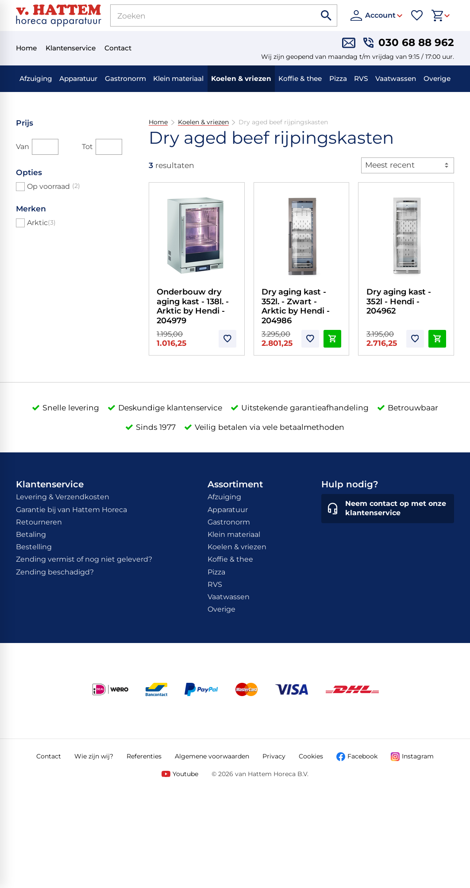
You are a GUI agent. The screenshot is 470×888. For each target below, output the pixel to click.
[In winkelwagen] (332, 339)
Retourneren (39, 522)
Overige (437, 78)
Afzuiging (35, 78)
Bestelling (34, 547)
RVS (361, 78)
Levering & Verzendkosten (62, 497)
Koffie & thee (300, 78)
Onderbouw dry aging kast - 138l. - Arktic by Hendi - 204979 (193, 306)
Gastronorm (125, 78)
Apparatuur (78, 78)
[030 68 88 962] (408, 42)
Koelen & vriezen (241, 78)
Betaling (31, 534)
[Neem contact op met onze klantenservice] (387, 508)
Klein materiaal (178, 78)
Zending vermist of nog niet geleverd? (84, 559)
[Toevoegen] (227, 339)
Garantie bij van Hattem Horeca (71, 509)
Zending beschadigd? (55, 572)
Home (158, 122)
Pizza (338, 78)
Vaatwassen (395, 78)
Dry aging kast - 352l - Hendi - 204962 (398, 301)
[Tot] (109, 147)
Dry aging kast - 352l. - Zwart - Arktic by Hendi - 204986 (296, 306)
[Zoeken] (203, 15)
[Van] (45, 147)
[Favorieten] (417, 15)
